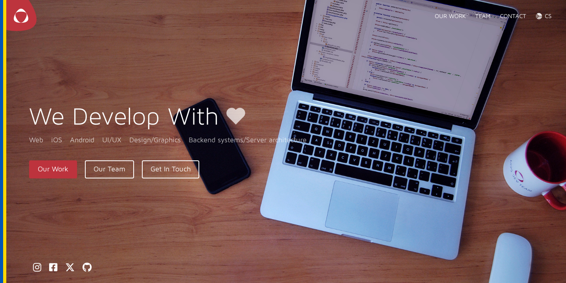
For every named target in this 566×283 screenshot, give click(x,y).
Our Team (109, 169)
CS (548, 16)
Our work (450, 16)
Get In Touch (171, 169)
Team (483, 16)
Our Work (53, 169)
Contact (513, 16)
